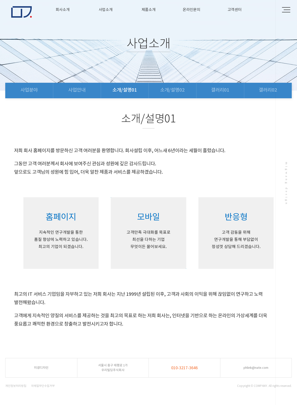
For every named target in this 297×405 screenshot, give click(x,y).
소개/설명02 (172, 90)
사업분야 (29, 90)
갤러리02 (268, 90)
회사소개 (63, 9)
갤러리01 (220, 90)
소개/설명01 (124, 90)
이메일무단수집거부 (43, 386)
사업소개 (106, 9)
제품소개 (149, 9)
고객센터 (235, 9)
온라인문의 (191, 9)
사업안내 (76, 90)
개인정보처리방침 (15, 386)
